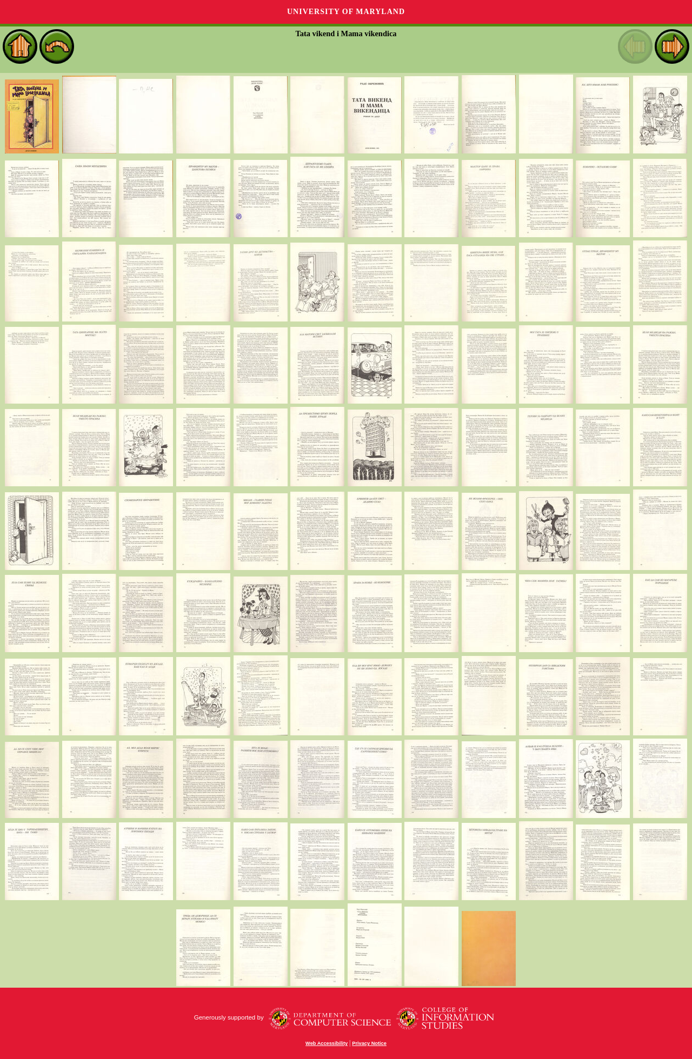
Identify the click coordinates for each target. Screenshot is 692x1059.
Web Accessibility (326, 1043)
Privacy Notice (369, 1043)
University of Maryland (346, 12)
